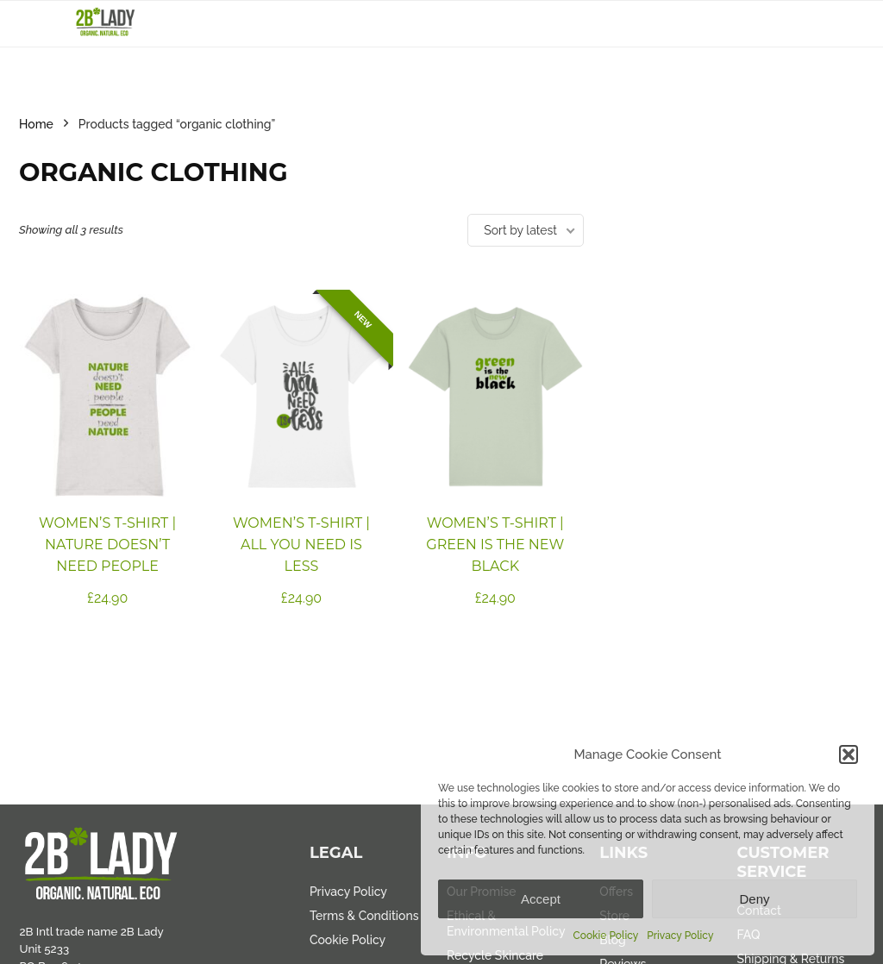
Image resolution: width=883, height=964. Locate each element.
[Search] (837, 24)
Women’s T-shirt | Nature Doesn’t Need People (107, 544)
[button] (848, 754)
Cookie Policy (606, 936)
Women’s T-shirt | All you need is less (301, 544)
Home (36, 124)
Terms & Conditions (364, 916)
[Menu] (39, 24)
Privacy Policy (680, 936)
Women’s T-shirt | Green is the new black (495, 544)
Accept (540, 899)
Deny (754, 899)
